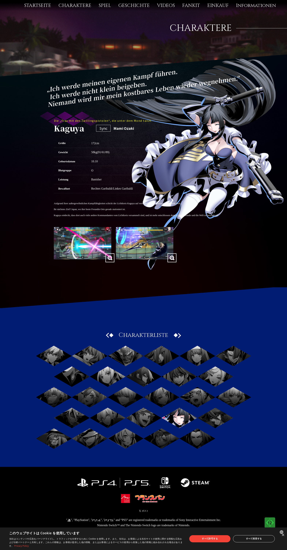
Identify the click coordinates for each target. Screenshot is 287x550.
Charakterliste (143, 335)
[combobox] (282, 532)
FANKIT (191, 5)
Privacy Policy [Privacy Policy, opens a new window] (21, 545)
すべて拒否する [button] (254, 538)
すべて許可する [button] (210, 538)
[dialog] (143, 539)
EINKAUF (218, 5)
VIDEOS (166, 5)
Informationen (256, 5)
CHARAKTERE (74, 5)
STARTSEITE (37, 5)
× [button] (283, 535)
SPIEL (105, 5)
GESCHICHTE (134, 5)
